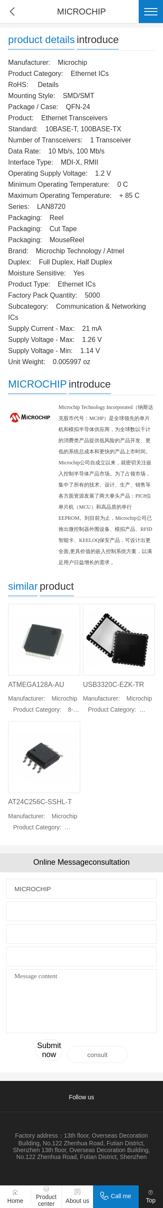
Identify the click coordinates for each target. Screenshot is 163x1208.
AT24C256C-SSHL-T (40, 801)
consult (97, 1054)
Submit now (49, 1050)
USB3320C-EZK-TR (113, 684)
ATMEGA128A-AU (36, 684)
